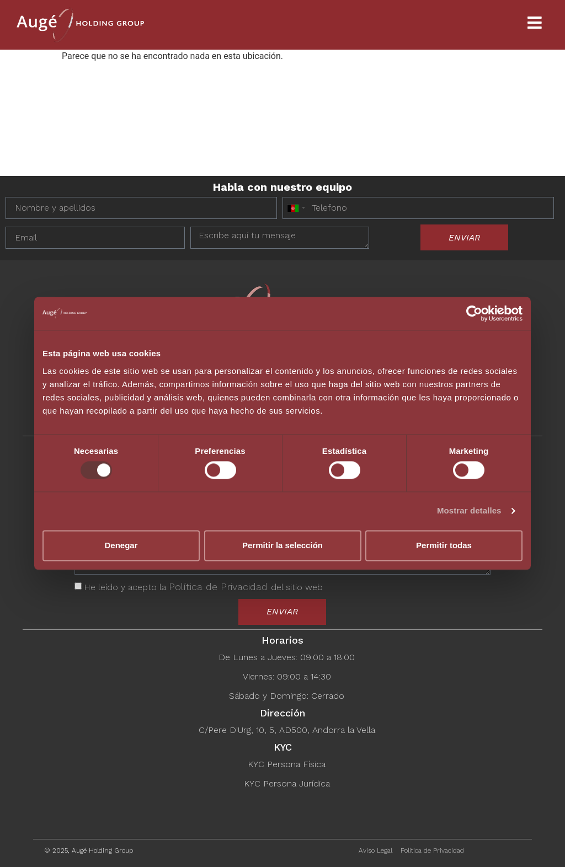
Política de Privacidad (220, 586)
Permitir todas (444, 545)
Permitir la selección (282, 545)
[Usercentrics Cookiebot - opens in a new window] (474, 313)
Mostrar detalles (469, 511)
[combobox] (295, 207)
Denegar (120, 545)
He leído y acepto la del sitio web (203, 587)
